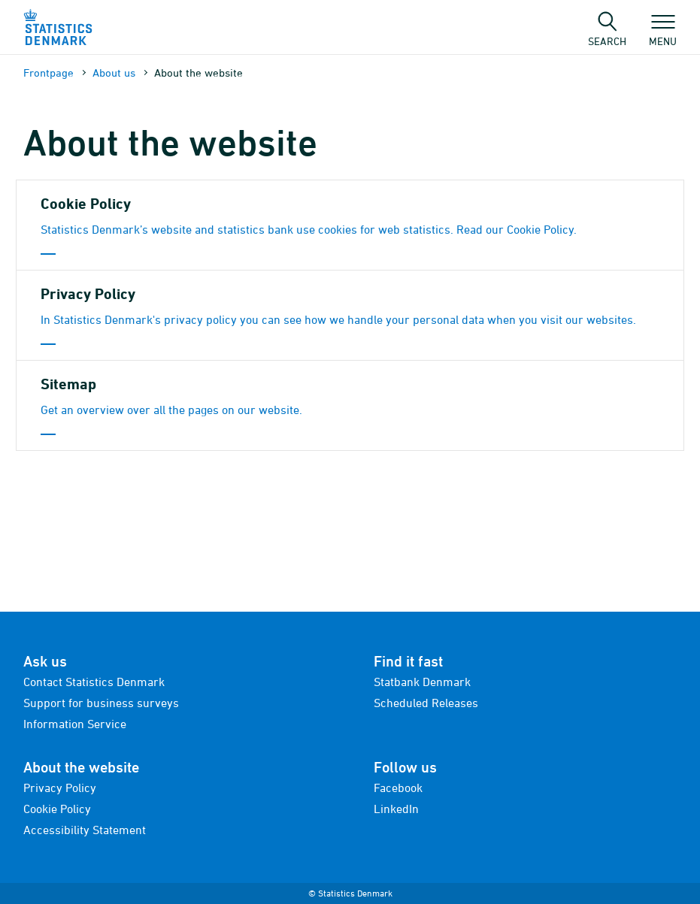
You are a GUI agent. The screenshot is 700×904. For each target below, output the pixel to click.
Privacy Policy (59, 787)
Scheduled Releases (426, 702)
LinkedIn (396, 808)
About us (113, 72)
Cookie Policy (57, 808)
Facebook (398, 787)
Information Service (74, 723)
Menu (663, 34)
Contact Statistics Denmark (94, 681)
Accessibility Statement (84, 829)
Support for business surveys (101, 702)
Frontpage (48, 72)
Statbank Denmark (422, 681)
